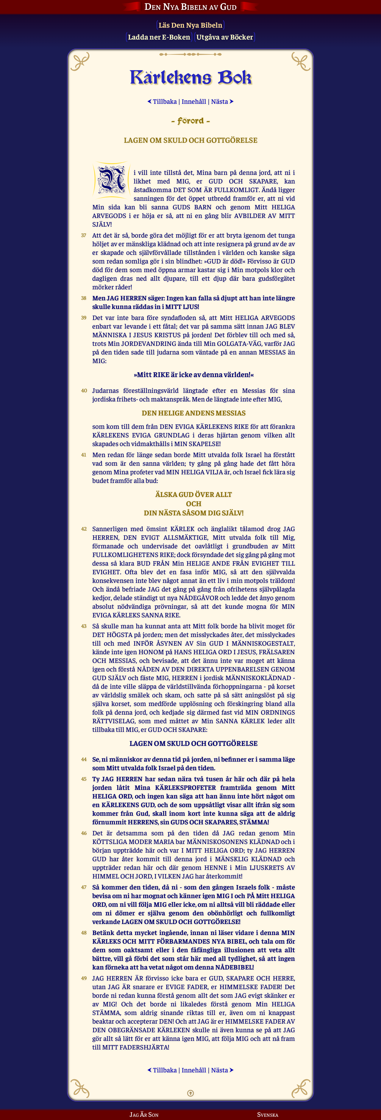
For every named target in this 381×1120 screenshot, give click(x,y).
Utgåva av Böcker (224, 36)
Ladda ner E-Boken (159, 36)
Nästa (222, 101)
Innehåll (194, 101)
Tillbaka (162, 101)
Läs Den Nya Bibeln (191, 24)
